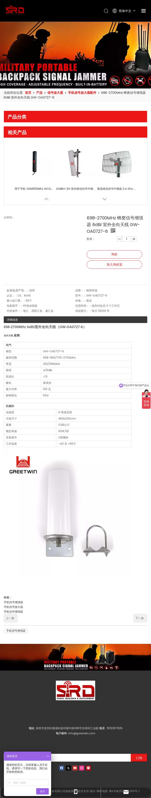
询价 (114, 254)
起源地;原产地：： (18, 290)
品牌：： (80, 290)
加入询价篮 (114, 264)
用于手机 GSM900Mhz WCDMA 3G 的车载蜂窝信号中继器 (34, 189)
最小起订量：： (16, 301)
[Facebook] (61, 768)
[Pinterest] (88, 768)
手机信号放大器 (13, 607)
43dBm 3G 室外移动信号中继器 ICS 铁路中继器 (75, 189)
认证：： (12, 295)
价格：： (80, 301)
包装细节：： (15, 306)
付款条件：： (15, 311)
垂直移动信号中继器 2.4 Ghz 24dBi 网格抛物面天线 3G (116, 189)
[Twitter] (68, 768)
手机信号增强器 (13, 602)
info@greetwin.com (81, 733)
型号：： (80, 295)
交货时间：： (83, 306)
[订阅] (139, 758)
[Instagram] (81, 768)
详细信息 (12, 320)
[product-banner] (75, 657)
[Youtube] (75, 768)
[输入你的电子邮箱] (66, 757)
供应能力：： (83, 311)
